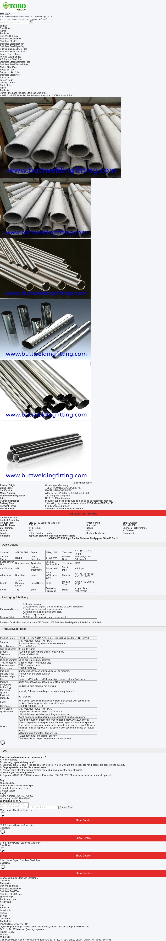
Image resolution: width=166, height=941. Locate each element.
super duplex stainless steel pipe (16, 785)
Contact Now (66, 807)
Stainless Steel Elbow (11, 888)
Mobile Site (5, 937)
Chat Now (5, 28)
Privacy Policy (7, 932)
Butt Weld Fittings (9, 886)
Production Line (8, 899)
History (3, 913)
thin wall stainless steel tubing (15, 788)
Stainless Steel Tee (9, 891)
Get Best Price (77, 514)
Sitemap (4, 934)
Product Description (10, 520)
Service (3, 915)
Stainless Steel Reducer (12, 894)
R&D (2, 905)
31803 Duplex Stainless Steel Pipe (17, 825)
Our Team (5, 918)
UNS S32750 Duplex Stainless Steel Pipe (20, 842)
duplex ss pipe (7, 783)
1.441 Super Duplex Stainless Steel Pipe (20, 860)
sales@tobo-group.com (32, 929)
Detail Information (9, 517)
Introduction (6, 910)
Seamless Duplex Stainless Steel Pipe (19, 878)
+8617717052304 (26, 796)
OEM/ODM (5, 902)
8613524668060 (21, 798)
